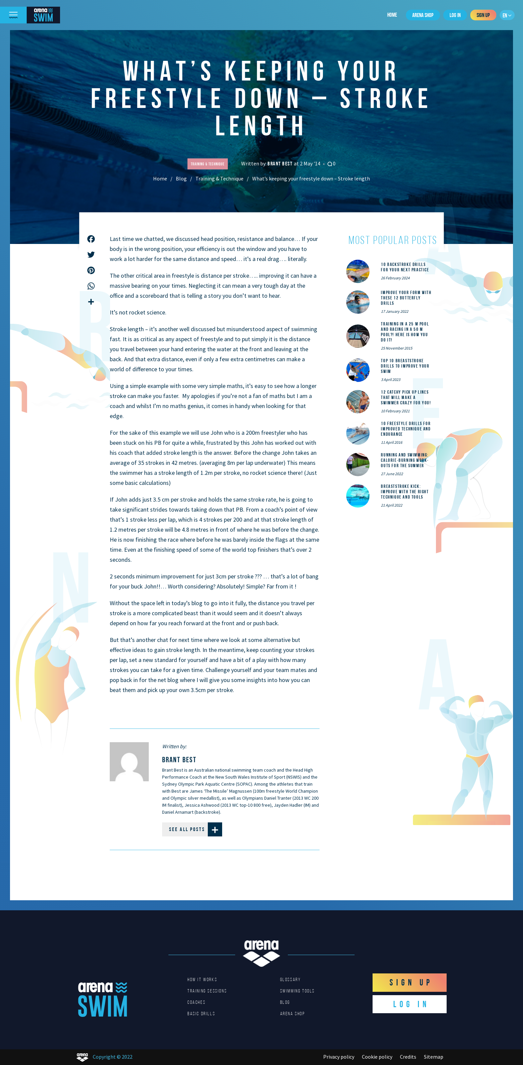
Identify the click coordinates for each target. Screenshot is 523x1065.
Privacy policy (338, 1056)
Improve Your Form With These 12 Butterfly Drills (406, 298)
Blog (181, 178)
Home (392, 15)
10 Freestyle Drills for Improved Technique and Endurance (406, 429)
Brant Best (281, 163)
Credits (408, 1056)
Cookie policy (377, 1056)
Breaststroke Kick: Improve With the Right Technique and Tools (405, 492)
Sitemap (433, 1056)
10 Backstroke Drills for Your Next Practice (405, 267)
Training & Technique (219, 178)
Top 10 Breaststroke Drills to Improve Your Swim (405, 366)
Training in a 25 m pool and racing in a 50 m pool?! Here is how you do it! (405, 332)
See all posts (195, 829)
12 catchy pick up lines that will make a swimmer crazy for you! (406, 397)
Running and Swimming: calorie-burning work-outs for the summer (405, 460)
